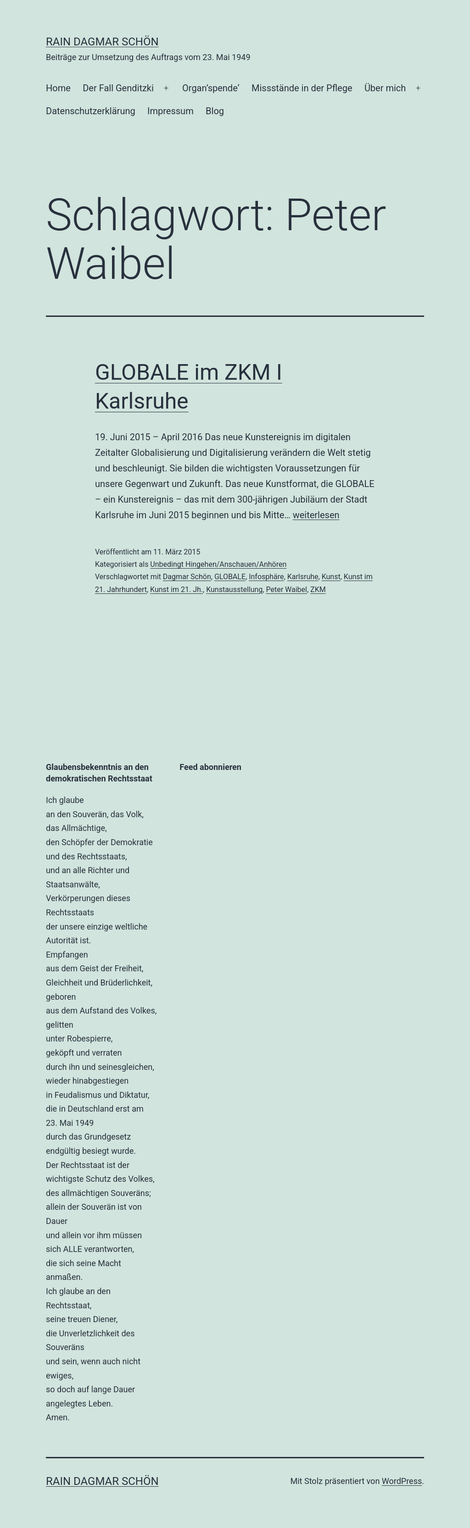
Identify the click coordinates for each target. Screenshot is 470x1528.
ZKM (318, 589)
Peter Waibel (286, 589)
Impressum (170, 110)
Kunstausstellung (234, 589)
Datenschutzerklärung (90, 110)
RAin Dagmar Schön (102, 41)
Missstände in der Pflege (302, 88)
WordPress (402, 1481)
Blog (215, 110)
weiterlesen (316, 514)
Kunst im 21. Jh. (176, 589)
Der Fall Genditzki (118, 88)
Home (58, 88)
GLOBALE (230, 576)
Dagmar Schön (187, 576)
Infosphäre (266, 576)
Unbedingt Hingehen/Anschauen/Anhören (218, 564)
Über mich (385, 88)
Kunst (331, 576)
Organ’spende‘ (211, 88)
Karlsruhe (303, 576)
